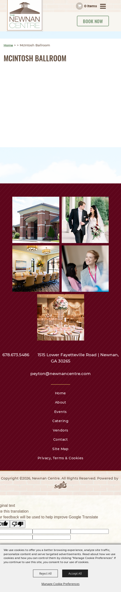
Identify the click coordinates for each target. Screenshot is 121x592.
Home (8, 45)
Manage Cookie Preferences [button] (60, 584)
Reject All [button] (45, 573)
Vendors (60, 430)
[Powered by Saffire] (60, 486)
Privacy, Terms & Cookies (60, 458)
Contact (60, 439)
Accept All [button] (75, 573)
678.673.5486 (16, 354)
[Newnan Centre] (24, 16)
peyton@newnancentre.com (60, 373)
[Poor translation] (17, 524)
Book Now (93, 21)
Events (60, 412)
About (60, 402)
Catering (60, 421)
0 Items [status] (90, 6)
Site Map (60, 449)
